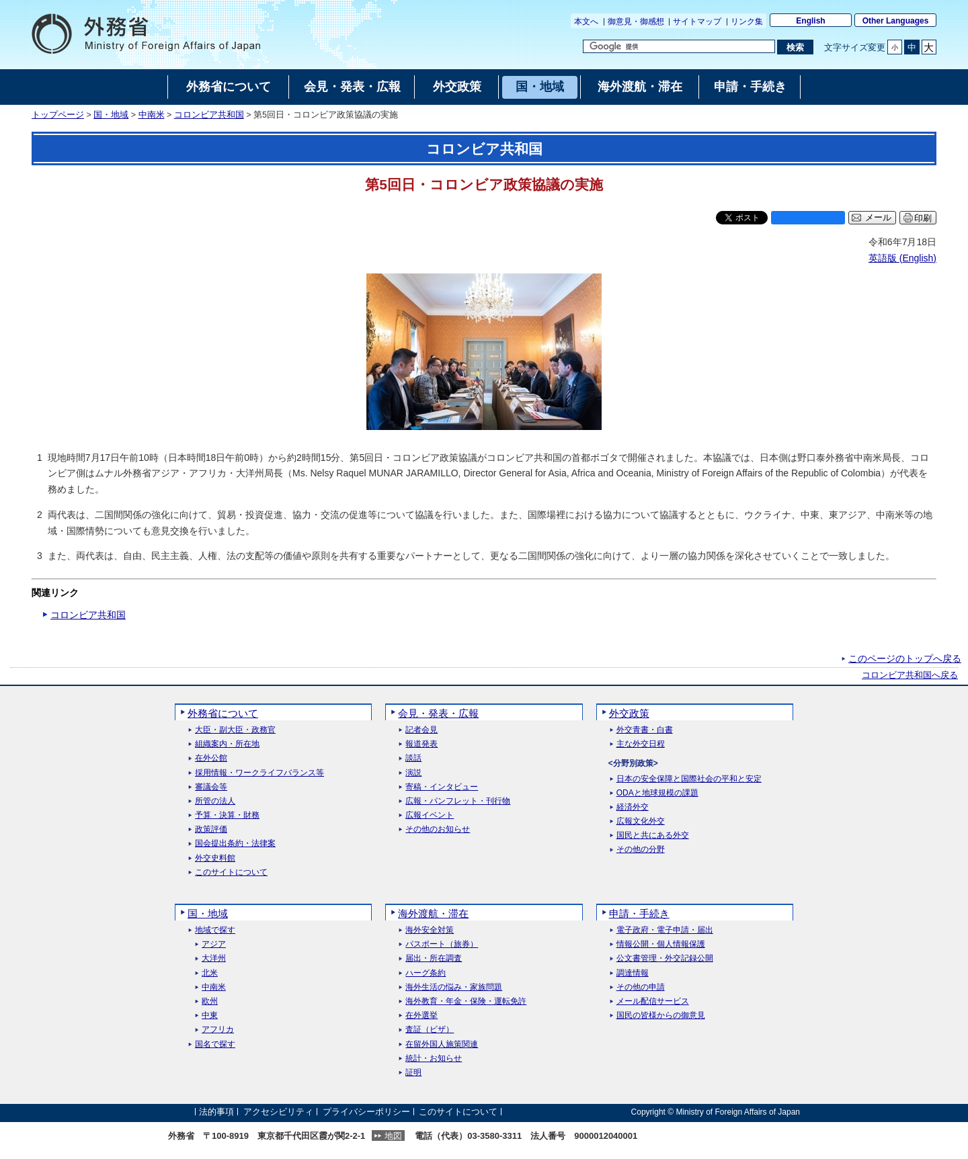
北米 (210, 973)
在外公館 (211, 758)
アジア (214, 944)
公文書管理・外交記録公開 (664, 958)
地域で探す (215, 930)
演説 (413, 773)
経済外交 (632, 807)
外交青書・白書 (644, 730)
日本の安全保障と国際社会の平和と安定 (689, 779)
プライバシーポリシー (366, 1112)
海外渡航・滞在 (433, 913)
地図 (393, 1136)
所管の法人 (215, 801)
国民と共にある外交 (652, 835)
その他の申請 (640, 987)
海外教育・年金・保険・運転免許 (465, 1001)
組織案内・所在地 (227, 744)
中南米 (151, 115)
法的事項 (216, 1112)
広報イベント (429, 815)
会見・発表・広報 (438, 713)
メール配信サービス (652, 1001)
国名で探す (215, 1044)
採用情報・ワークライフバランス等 (259, 773)
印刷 (923, 218)
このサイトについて (231, 872)
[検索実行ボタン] (795, 47)
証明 (413, 1072)
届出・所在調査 (433, 958)
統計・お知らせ (433, 1058)
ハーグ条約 (425, 973)
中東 (210, 1015)
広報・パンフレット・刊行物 (457, 801)
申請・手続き (639, 913)
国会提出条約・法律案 (235, 843)
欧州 (210, 1001)
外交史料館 (215, 858)
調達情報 (632, 973)
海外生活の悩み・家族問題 (453, 987)
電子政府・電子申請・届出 (664, 930)
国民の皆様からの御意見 (660, 1015)
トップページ (58, 115)
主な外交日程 (640, 744)
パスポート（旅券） (441, 944)
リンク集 (747, 21)
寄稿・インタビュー (441, 787)
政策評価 (211, 829)
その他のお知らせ (437, 829)
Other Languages (895, 21)
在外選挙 (421, 1015)
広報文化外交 (640, 821)
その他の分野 (640, 849)
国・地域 (110, 115)
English (810, 21)
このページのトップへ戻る (904, 658)
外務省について (223, 713)
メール (878, 217)
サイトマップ (697, 21)
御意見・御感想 (636, 21)
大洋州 (214, 958)
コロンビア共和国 (209, 115)
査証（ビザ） (429, 1029)
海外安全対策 (429, 930)
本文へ (586, 21)
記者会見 (421, 730)
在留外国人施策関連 (441, 1044)
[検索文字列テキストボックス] (679, 46)
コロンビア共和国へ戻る (910, 675)
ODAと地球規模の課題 (657, 793)
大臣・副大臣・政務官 (235, 730)
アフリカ (218, 1029)
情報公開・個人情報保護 (660, 944)
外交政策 (629, 713)
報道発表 (421, 744)
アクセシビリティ (278, 1112)
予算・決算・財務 (227, 815)
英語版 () (902, 258)
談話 (413, 758)
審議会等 (211, 787)
